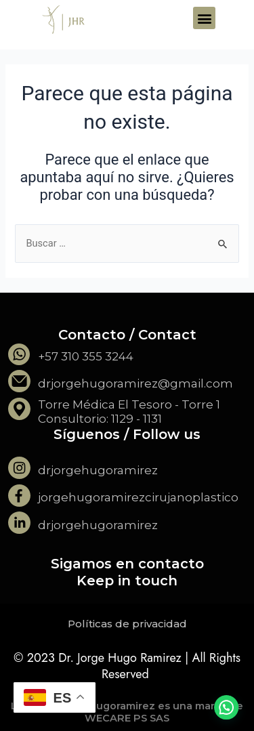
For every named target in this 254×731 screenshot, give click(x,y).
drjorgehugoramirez (98, 470)
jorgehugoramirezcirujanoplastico (138, 497)
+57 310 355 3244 (85, 356)
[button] (204, 18)
